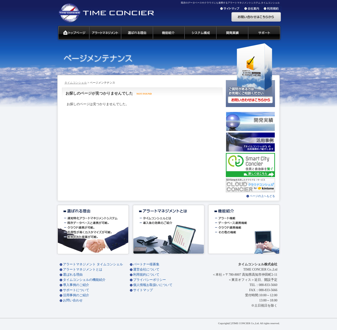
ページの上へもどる (262, 196)
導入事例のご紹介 (76, 285)
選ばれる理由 (73, 274)
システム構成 (200, 33)
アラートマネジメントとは (82, 269)
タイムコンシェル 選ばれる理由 (137, 33)
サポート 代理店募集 (265, 33)
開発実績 (232, 33)
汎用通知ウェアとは (105, 33)
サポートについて (76, 290)
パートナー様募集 (146, 264)
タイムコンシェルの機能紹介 (84, 280)
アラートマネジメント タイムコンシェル (93, 264)
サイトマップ (143, 290)
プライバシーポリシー (149, 280)
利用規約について (146, 274)
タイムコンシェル (75, 82)
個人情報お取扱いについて (152, 285)
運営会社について (146, 269)
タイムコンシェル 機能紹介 (168, 33)
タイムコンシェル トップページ (72, 33)
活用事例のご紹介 (76, 295)
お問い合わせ (73, 300)
